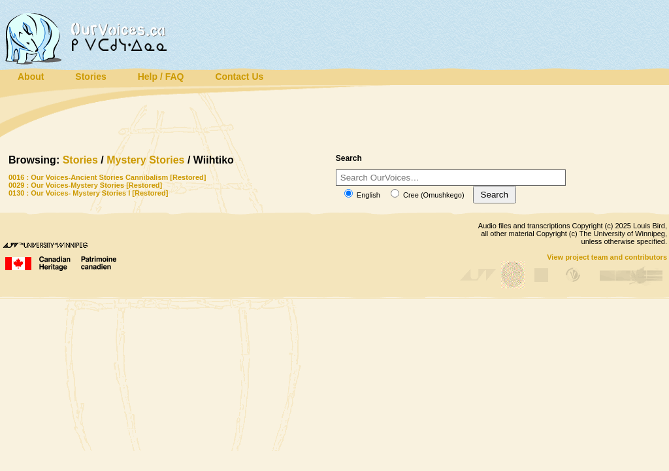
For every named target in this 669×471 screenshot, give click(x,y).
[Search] (451, 177)
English (362, 195)
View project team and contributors (607, 257)
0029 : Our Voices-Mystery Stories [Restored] (85, 185)
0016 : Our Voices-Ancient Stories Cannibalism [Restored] (107, 177)
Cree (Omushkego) (428, 195)
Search (494, 195)
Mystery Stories (145, 160)
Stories (80, 160)
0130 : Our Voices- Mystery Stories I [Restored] (88, 193)
